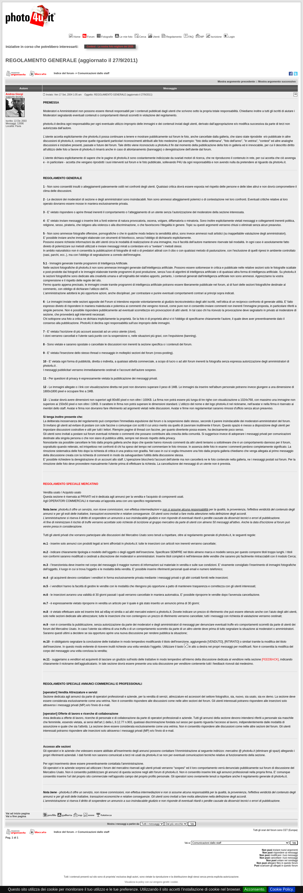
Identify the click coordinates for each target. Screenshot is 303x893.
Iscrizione (214, 36)
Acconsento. (254, 889)
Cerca (140, 36)
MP (200, 36)
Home (74, 36)
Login (229, 36)
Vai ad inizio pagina (18, 813)
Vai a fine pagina (16, 816)
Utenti (154, 36)
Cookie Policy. (282, 889)
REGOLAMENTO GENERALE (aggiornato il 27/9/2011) (71, 60)
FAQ (189, 36)
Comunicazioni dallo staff (93, 73)
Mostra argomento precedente (236, 81)
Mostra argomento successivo (277, 81)
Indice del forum (64, 73)
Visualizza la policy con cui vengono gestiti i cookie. (151, 882)
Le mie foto (123, 36)
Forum (89, 36)
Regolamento (172, 36)
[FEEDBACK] (270, 659)
